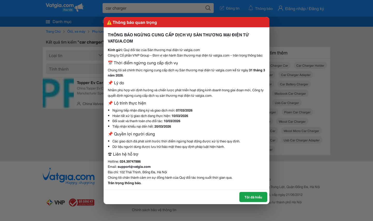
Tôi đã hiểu (253, 197)
